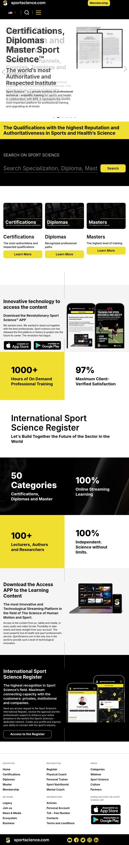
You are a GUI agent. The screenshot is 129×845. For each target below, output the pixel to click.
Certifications (11, 774)
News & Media (12, 813)
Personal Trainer (57, 779)
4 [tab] (66, 117)
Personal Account (58, 808)
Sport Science (100, 779)
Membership (99, 3)
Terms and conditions (61, 823)
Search (113, 168)
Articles (52, 803)
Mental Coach (55, 790)
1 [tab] (54, 117)
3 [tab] (62, 117)
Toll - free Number (58, 813)
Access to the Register (28, 734)
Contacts (52, 818)
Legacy (7, 803)
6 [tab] (75, 117)
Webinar (96, 774)
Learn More (23, 254)
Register (52, 769)
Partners (96, 790)
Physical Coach (57, 774)
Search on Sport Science (31, 155)
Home (6, 769)
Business (8, 823)
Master (7, 784)
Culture (95, 784)
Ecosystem (10, 818)
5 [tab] (71, 117)
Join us (7, 808)
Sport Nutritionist (58, 784)
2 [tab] (58, 117)
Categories (98, 769)
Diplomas (9, 779)
